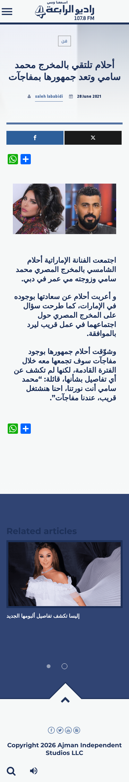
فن (65, 41)
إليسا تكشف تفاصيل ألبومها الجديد (43, 616)
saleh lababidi (49, 96)
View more (64, 574)
